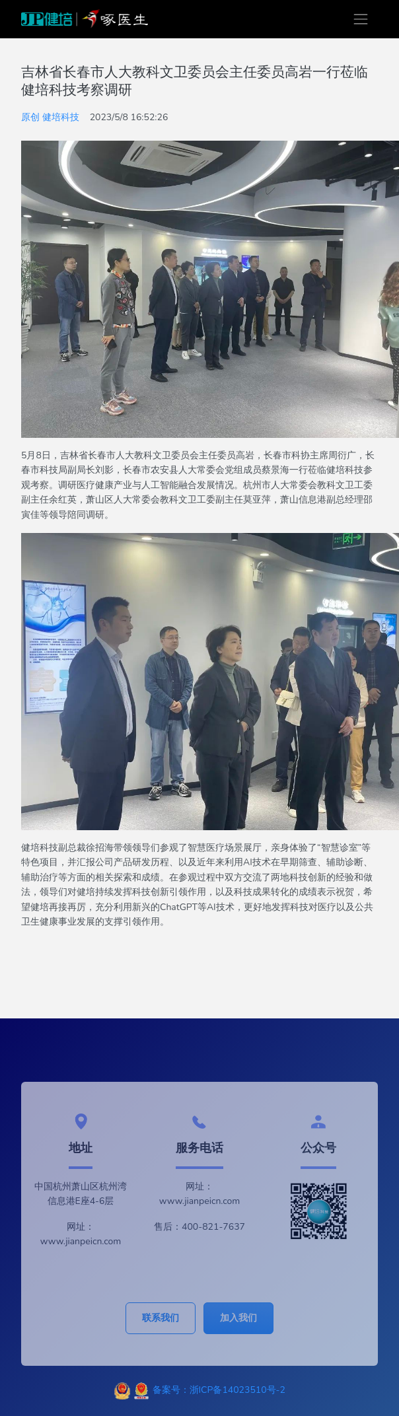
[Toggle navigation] (361, 19)
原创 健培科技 (50, 117)
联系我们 (160, 1318)
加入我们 (238, 1318)
